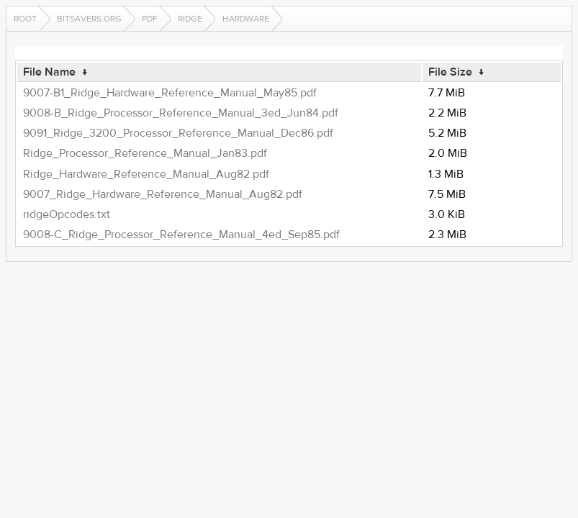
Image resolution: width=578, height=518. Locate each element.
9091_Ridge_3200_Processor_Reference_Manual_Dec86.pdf (178, 133)
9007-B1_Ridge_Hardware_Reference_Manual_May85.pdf (170, 93)
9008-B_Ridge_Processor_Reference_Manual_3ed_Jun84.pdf (180, 113)
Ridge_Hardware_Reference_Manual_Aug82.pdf (146, 174)
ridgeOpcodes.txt (66, 214)
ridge (190, 18)
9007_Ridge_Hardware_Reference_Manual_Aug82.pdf (162, 194)
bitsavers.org (89, 18)
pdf (150, 18)
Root (25, 18)
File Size (450, 72)
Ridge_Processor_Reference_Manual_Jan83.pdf (145, 153)
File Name (49, 72)
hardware (245, 18)
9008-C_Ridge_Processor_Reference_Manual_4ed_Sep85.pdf (181, 234)
